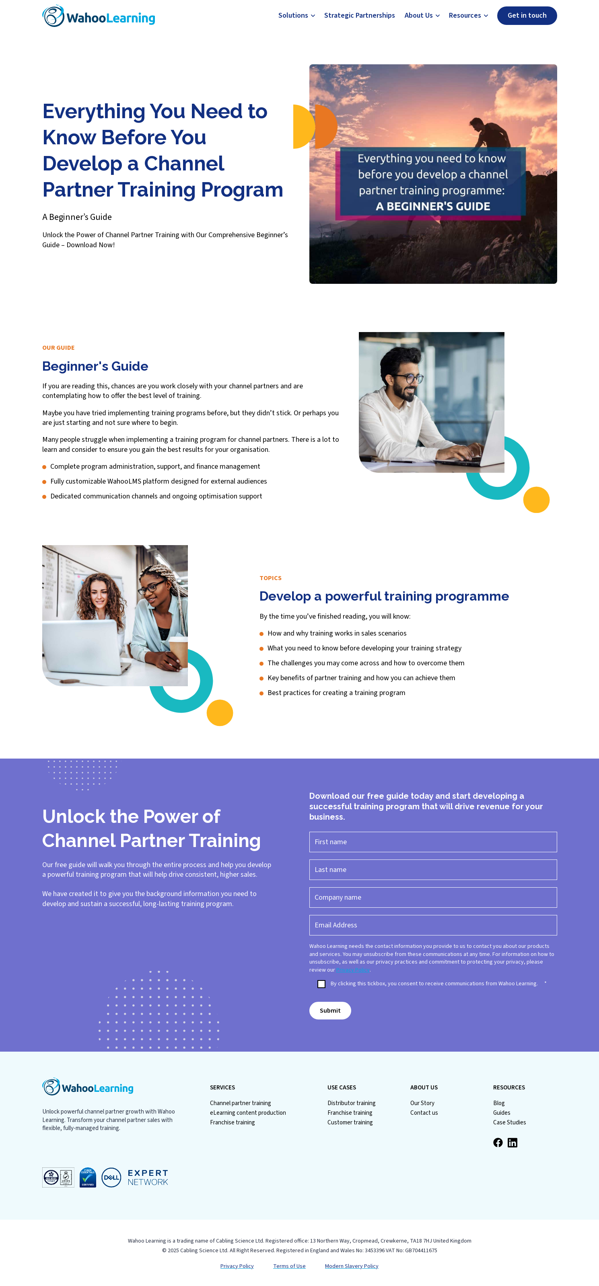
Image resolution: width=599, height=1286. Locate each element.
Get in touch (527, 15)
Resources (465, 16)
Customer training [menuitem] (350, 1122)
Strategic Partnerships (359, 16)
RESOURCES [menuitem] (509, 1088)
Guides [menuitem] (501, 1113)
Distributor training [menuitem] (351, 1103)
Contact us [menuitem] (424, 1113)
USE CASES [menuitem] (341, 1088)
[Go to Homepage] (98, 15)
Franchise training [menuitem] (232, 1122)
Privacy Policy (353, 970)
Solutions (293, 16)
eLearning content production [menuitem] (248, 1113)
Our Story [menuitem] (422, 1103)
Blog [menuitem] (499, 1103)
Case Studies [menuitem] (509, 1122)
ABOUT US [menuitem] (424, 1088)
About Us (419, 16)
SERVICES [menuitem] (222, 1088)
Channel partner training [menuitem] (240, 1103)
